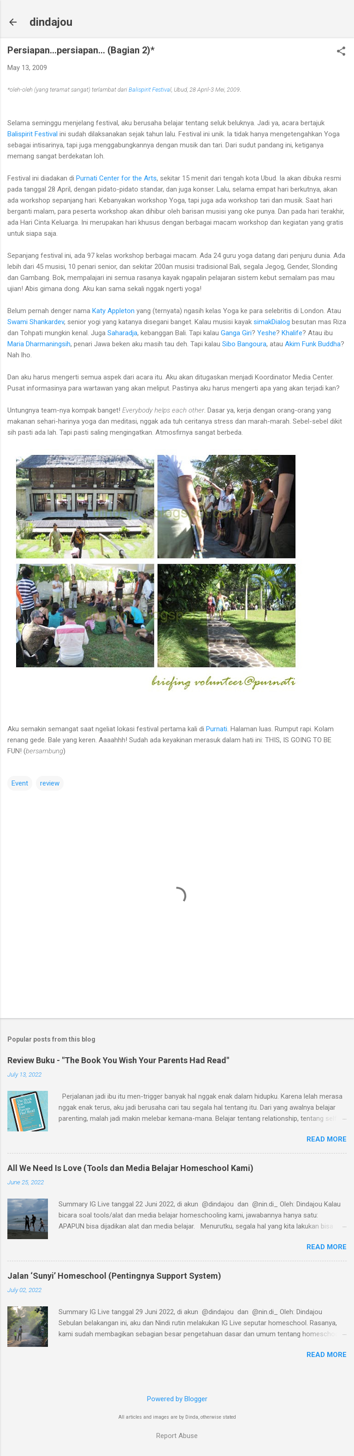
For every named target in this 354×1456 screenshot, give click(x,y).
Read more (327, 1139)
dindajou (51, 22)
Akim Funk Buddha (313, 344)
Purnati (216, 729)
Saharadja (122, 333)
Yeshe (266, 333)
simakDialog (272, 322)
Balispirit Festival (32, 134)
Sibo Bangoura (244, 344)
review (49, 783)
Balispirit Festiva (149, 89)
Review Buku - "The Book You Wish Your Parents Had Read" (118, 1060)
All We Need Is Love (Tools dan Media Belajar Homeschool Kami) (130, 1168)
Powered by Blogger (177, 1399)
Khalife (292, 333)
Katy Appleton (113, 311)
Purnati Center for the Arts (116, 178)
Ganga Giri (236, 333)
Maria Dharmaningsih (39, 344)
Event (20, 783)
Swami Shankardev (35, 322)
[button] (341, 52)
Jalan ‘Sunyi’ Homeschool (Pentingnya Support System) (114, 1276)
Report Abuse (177, 1436)
